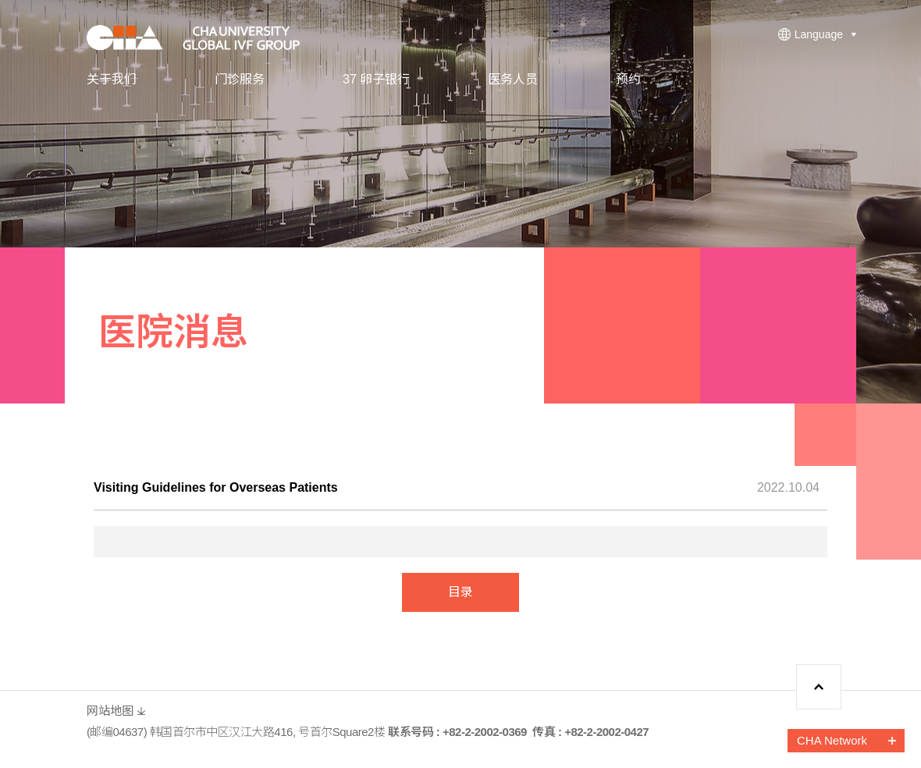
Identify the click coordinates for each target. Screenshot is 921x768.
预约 (628, 79)
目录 (460, 592)
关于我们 (112, 79)
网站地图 (110, 710)
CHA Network (832, 740)
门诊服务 (240, 79)
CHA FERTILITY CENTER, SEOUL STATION (204, 37)
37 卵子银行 (376, 79)
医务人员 (513, 79)
